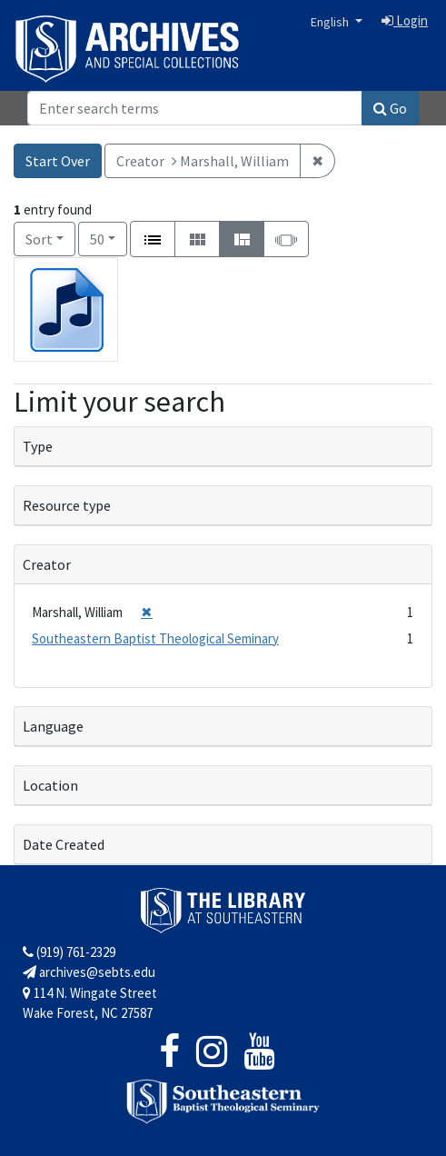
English (331, 22)
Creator (47, 564)
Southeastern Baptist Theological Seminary (155, 638)
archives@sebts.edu (89, 972)
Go (390, 108)
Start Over (57, 161)
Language (53, 726)
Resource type (67, 505)
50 (108, 237)
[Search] (194, 108)
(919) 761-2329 (69, 952)
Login (405, 20)
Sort (39, 239)
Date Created (63, 844)
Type (38, 446)
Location (50, 785)
